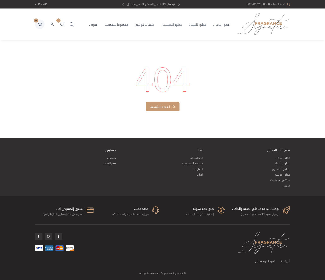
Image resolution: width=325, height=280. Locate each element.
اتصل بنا (198, 169)
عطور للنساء (197, 25)
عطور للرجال (221, 25)
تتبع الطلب (109, 163)
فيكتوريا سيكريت (116, 25)
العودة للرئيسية (162, 107)
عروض (93, 25)
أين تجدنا (285, 261)
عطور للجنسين (172, 25)
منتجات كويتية (145, 25)
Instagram (48, 236)
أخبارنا (200, 174)
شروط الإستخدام (265, 261)
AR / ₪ (42, 4)
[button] (71, 24)
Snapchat (38, 236)
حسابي (111, 158)
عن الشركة (196, 158)
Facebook (58, 236)
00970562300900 (258, 4)
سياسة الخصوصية (192, 163)
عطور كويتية (282, 174)
